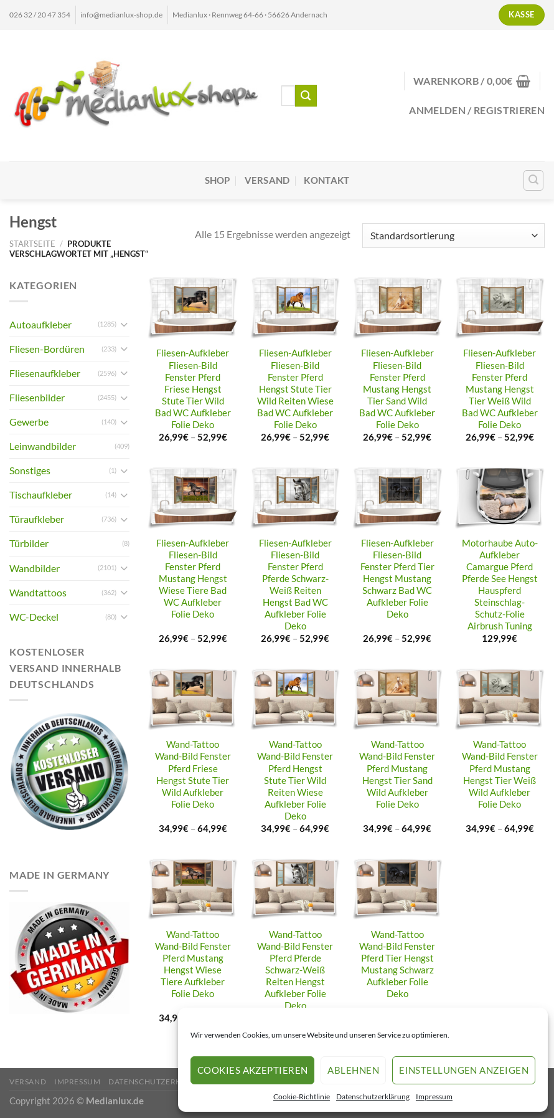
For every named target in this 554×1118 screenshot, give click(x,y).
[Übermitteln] (306, 95)
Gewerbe (29, 422)
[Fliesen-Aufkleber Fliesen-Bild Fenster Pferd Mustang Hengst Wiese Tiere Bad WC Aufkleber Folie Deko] (193, 498)
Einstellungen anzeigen (463, 1070)
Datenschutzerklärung (373, 1096)
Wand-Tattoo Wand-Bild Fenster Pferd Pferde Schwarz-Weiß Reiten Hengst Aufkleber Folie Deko (295, 970)
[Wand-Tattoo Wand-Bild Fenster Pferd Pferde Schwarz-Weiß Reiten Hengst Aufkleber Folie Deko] (295, 889)
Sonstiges (29, 470)
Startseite (32, 244)
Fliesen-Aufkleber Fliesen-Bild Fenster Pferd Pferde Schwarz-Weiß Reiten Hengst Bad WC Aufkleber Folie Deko (295, 585)
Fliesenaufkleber (44, 373)
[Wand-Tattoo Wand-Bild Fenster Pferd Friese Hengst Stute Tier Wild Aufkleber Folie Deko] (193, 699)
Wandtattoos (38, 592)
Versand (267, 180)
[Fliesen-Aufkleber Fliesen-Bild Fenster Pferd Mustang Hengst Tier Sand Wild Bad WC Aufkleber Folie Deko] (397, 308)
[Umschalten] (124, 324)
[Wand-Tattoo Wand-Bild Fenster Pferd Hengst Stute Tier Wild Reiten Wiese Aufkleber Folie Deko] (295, 699)
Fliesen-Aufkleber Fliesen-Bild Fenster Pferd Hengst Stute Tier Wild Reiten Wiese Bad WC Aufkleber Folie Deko (295, 389)
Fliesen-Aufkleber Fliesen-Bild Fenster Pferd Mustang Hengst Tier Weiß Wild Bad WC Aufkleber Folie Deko (500, 389)
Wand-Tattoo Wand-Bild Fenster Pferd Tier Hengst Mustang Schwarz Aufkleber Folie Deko (397, 964)
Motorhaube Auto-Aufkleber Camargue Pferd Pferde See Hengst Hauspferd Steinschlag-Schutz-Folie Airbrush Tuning (500, 585)
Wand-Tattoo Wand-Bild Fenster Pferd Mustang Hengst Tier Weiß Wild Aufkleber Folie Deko (500, 774)
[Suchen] (533, 180)
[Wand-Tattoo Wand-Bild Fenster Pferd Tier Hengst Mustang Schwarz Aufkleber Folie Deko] (397, 889)
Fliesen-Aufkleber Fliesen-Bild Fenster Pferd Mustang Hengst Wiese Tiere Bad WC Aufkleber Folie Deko (192, 579)
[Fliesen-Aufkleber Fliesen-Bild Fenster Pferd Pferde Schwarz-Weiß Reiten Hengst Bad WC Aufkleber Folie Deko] (295, 498)
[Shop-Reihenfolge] (453, 235)
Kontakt (326, 180)
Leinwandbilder (42, 446)
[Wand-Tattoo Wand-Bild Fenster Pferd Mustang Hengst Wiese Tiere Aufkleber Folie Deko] (193, 889)
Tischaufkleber (40, 494)
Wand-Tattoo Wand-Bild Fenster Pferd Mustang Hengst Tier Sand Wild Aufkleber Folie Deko (397, 774)
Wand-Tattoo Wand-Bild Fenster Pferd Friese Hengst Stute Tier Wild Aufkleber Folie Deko (193, 774)
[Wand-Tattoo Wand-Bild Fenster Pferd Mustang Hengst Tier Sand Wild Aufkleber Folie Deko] (397, 699)
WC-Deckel (34, 617)
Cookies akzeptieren (252, 1070)
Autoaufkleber (40, 324)
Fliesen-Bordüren (47, 349)
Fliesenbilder (37, 397)
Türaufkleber (36, 519)
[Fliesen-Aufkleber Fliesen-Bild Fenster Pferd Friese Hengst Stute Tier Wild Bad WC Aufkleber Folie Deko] (193, 308)
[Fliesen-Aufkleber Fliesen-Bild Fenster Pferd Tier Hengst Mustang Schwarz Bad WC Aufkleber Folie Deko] (397, 498)
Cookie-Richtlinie (301, 1096)
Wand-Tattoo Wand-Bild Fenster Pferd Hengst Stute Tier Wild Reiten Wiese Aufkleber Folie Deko (295, 780)
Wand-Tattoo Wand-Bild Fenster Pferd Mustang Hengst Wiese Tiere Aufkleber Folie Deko (193, 964)
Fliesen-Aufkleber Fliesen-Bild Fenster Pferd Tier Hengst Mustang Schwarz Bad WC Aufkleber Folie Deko (397, 579)
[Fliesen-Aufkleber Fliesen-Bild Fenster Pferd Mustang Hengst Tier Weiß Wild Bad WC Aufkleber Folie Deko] (499, 308)
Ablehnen (353, 1070)
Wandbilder (34, 568)
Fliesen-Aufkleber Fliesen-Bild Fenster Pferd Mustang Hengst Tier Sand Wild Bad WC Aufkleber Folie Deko (397, 389)
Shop (217, 180)
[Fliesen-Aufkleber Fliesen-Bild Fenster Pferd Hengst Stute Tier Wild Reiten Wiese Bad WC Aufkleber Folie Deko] (295, 308)
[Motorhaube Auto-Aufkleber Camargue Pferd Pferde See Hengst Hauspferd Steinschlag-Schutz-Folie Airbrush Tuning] (499, 498)
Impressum (434, 1096)
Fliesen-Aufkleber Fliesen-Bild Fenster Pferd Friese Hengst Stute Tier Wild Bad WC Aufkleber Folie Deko (193, 389)
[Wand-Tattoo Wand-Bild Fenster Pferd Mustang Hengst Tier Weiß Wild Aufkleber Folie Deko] (499, 699)
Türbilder (29, 543)
